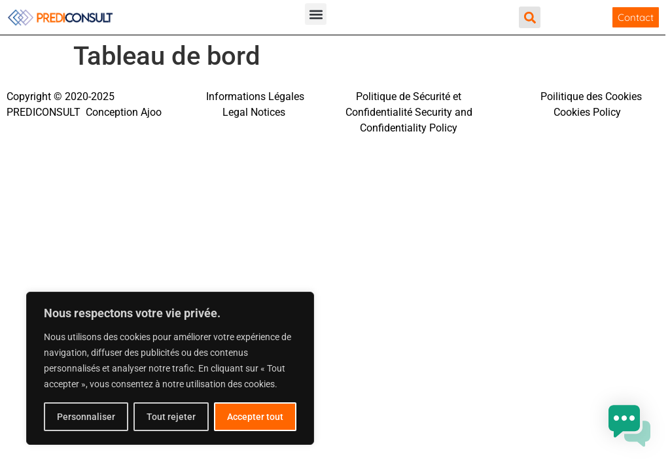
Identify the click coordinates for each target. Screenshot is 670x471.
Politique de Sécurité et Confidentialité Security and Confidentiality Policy (408, 112)
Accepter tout (255, 416)
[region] (170, 368)
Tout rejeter (171, 416)
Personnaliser (86, 416)
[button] (315, 14)
